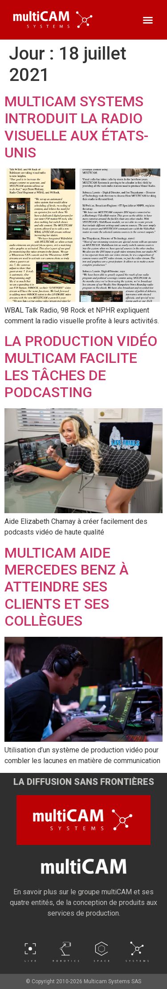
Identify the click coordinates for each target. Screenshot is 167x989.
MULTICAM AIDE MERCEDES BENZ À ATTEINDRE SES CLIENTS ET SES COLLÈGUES (66, 587)
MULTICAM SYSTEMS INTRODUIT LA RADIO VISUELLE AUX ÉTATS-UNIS (76, 127)
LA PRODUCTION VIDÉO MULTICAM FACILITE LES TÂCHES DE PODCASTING (80, 367)
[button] (148, 20)
